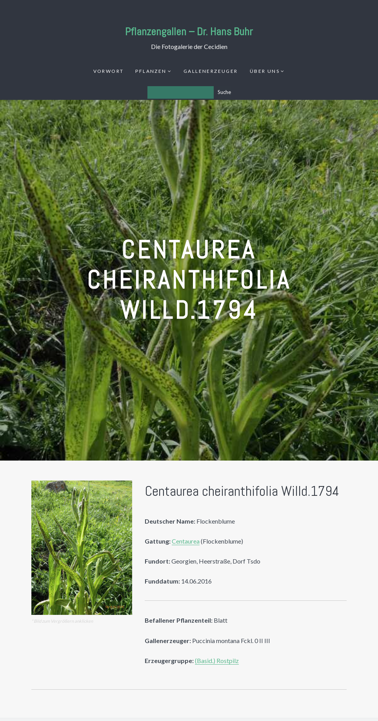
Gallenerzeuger (211, 71)
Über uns (265, 71)
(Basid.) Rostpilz (217, 660)
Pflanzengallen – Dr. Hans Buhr (189, 31)
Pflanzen (150, 71)
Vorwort (108, 71)
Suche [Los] (224, 92)
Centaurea (186, 541)
